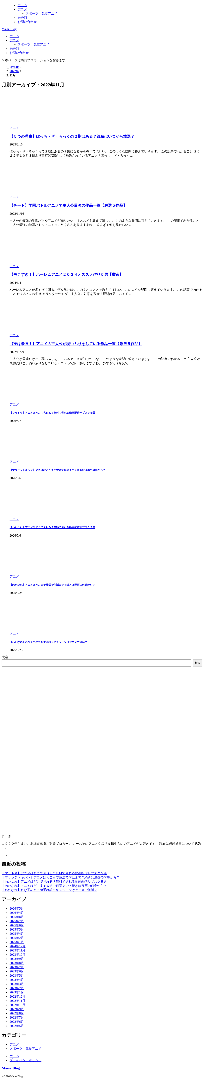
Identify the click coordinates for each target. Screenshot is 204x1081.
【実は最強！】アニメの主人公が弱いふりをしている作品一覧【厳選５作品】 (76, 344)
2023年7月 (17, 967)
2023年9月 (17, 958)
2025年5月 (17, 929)
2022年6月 (17, 1021)
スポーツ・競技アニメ (33, 44)
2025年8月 (17, 917)
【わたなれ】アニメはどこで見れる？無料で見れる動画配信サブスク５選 (52, 527)
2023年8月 (17, 963)
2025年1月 (17, 942)
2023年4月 (17, 979)
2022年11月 (17, 1000)
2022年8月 (17, 1013)
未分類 (14, 48)
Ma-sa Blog (9, 29)
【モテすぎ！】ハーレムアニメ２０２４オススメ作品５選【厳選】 (66, 274)
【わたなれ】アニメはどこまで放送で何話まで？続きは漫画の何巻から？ (52, 584)
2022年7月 (17, 1017)
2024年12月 (18, 946)
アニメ (14, 40)
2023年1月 (17, 992)
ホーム (14, 36)
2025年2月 (17, 938)
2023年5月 (17, 975)
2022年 (14, 71)
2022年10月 (18, 1005)
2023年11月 (17, 950)
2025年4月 (17, 933)
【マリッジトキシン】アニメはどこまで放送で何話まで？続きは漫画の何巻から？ (57, 470)
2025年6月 (17, 925)
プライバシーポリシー (25, 1060)
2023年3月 (17, 984)
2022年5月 (17, 1026)
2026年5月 (17, 908)
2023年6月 (17, 971)
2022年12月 (18, 996)
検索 (5, 657)
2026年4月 (17, 912)
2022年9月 (17, 1009)
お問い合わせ (19, 52)
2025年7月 (17, 921)
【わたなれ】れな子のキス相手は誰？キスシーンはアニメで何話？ (48, 642)
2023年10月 (18, 954)
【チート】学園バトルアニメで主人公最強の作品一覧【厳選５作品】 (68, 205)
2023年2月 (17, 988)
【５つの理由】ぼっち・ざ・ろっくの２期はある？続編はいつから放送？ (72, 136)
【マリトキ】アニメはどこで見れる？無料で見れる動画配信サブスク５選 (52, 412)
